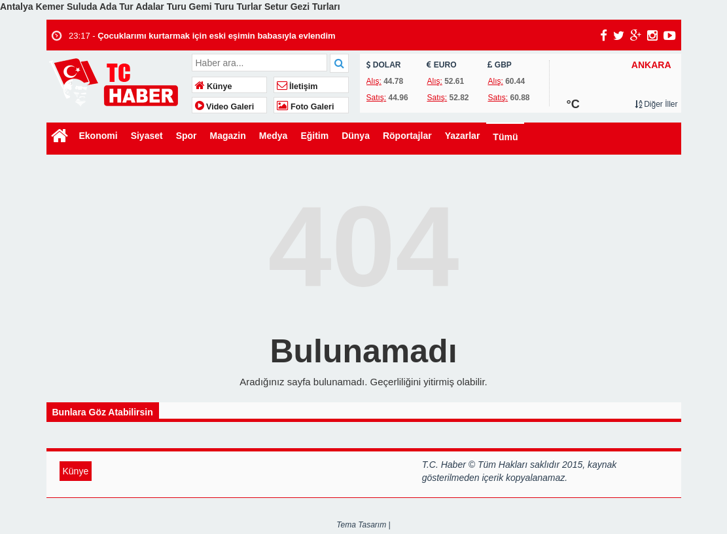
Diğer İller (656, 104)
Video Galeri (225, 106)
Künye (213, 86)
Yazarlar (462, 135)
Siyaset (147, 135)
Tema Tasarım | (363, 524)
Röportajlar (407, 135)
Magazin (228, 135)
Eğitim (314, 135)
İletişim (297, 86)
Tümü (505, 137)
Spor (186, 135)
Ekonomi (98, 135)
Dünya (356, 135)
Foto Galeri (305, 106)
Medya (273, 135)
